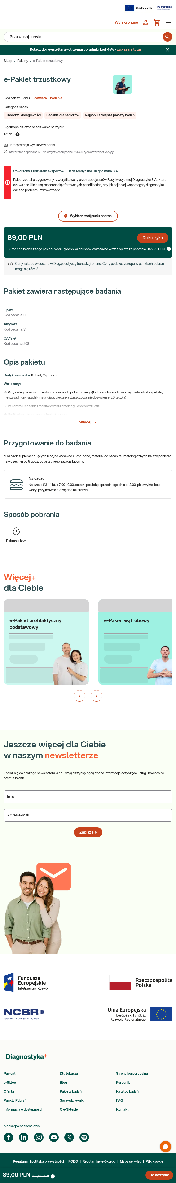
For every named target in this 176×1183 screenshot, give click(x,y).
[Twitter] (69, 1137)
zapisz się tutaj (129, 49)
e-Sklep (10, 1082)
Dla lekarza (69, 1073)
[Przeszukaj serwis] (83, 37)
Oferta (9, 1091)
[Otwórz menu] (167, 22)
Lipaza (9, 310)
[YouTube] (54, 1137)
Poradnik (123, 1082)
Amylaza (11, 324)
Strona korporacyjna (132, 1073)
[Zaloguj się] (145, 22)
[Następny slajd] (96, 696)
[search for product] (167, 37)
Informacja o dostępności (23, 1109)
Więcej (88, 422)
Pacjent (9, 1073)
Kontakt (122, 1109)
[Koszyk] (157, 22)
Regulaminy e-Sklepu (99, 1161)
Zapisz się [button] (88, 832)
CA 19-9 (10, 338)
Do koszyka (153, 238)
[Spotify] (84, 1137)
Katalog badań (127, 1091)
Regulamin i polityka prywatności (38, 1161)
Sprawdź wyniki (72, 1100)
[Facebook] (8, 1137)
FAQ (119, 1100)
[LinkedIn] (23, 1137)
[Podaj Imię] (88, 796)
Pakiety (22, 61)
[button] (23, 115)
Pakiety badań (71, 1091)
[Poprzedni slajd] (79, 696)
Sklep (8, 61)
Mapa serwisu (130, 1161)
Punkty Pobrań (15, 1100)
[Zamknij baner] (167, 50)
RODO (73, 1161)
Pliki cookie (154, 1161)
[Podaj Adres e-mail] (88, 815)
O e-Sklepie (69, 1109)
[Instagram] (39, 1137)
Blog (63, 1082)
